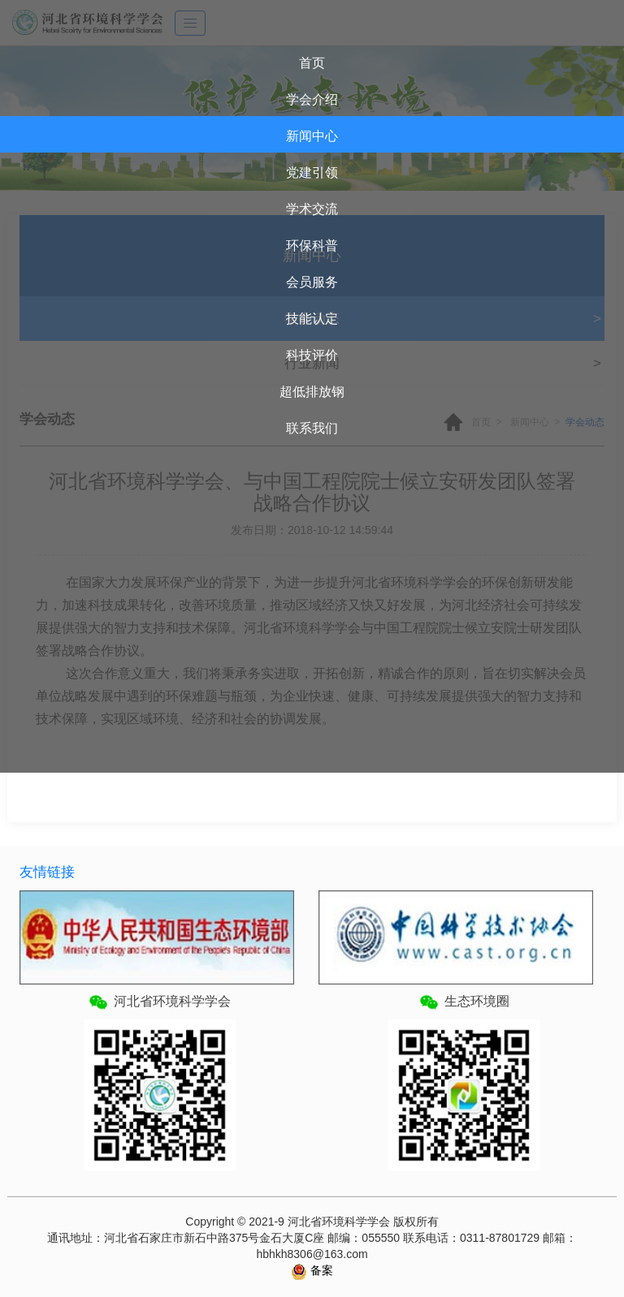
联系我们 (312, 428)
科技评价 (312, 355)
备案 (320, 1270)
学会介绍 (312, 99)
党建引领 (312, 172)
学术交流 (312, 209)
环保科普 (312, 245)
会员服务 (312, 282)
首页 (312, 63)
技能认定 (312, 318)
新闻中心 (312, 136)
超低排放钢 (312, 392)
